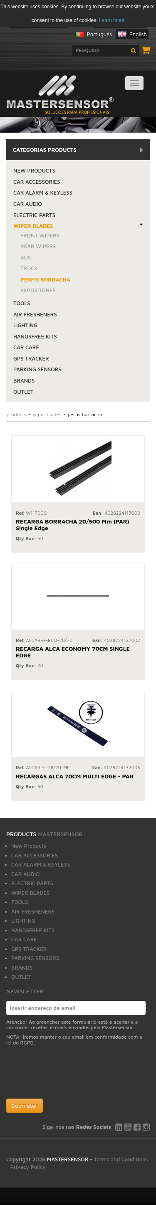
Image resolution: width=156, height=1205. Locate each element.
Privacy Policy (28, 1166)
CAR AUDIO (27, 203)
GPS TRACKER (31, 358)
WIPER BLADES (33, 225)
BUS (25, 257)
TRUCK (29, 268)
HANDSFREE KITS (35, 336)
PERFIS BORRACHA (45, 279)
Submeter (24, 1105)
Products (17, 414)
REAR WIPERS (38, 246)
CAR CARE (26, 347)
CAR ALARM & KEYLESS (42, 192)
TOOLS (21, 303)
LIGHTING (25, 325)
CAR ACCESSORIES (36, 181)
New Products (34, 170)
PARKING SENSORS (37, 369)
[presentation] (69, 1074)
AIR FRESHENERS (35, 314)
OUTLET (23, 391)
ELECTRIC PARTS (34, 215)
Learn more (111, 20)
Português (99, 34)
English (138, 34)
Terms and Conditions (121, 1159)
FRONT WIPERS (39, 235)
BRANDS (24, 380)
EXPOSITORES (38, 290)
